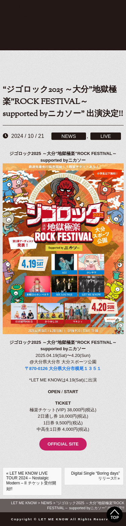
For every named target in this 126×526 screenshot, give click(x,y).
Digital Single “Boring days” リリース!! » (95, 476)
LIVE (105, 136)
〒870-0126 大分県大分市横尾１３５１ (63, 368)
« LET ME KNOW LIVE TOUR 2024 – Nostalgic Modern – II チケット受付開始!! (31, 481)
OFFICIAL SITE (62, 443)
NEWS (68, 136)
